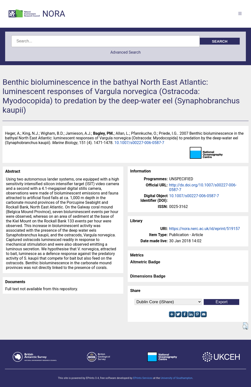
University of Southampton (176, 378)
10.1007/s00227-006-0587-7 (139, 142)
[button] (245, 326)
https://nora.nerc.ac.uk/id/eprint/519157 (204, 228)
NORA (53, 14)
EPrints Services (142, 378)
